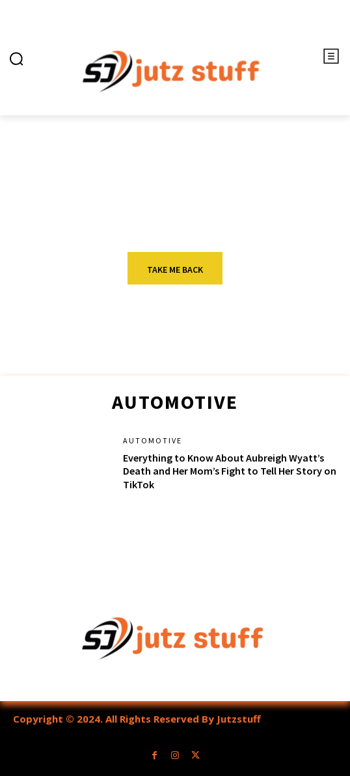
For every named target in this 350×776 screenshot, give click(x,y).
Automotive (152, 441)
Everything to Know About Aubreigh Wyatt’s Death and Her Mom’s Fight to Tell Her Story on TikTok (229, 471)
